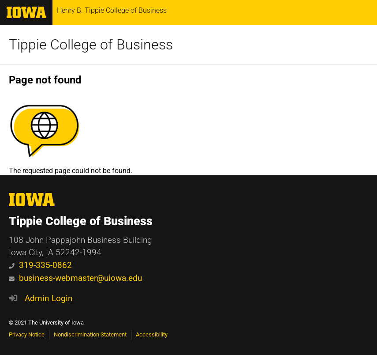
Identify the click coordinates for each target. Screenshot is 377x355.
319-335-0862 (40, 265)
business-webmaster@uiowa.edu (75, 278)
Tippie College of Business (91, 45)
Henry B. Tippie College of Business (112, 11)
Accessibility (152, 334)
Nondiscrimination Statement (90, 334)
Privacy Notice (27, 334)
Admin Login (49, 298)
